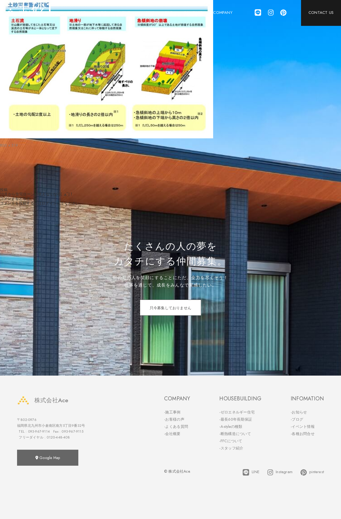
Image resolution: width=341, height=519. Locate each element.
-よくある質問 (176, 426)
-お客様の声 (174, 419)
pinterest (312, 472)
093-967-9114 (39, 431)
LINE (251, 472)
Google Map (47, 457)
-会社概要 (172, 433)
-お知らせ (299, 412)
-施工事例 (172, 412)
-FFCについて (230, 441)
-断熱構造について (235, 433)
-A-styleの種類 (230, 426)
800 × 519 (9, 145)
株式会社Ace (42, 400)
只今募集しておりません (170, 308)
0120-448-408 (58, 437)
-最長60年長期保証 (235, 419)
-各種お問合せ (303, 433)
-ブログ (297, 419)
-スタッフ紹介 (231, 448)
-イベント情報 (303, 426)
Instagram (280, 472)
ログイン (49, 203)
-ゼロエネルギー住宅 (237, 412)
